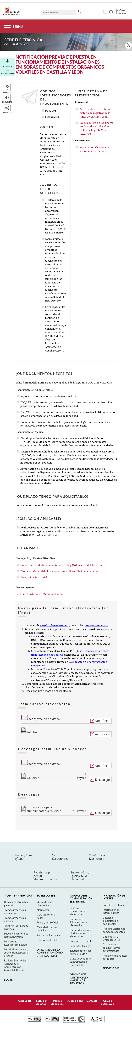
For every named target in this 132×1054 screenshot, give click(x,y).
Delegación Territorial (33, 561)
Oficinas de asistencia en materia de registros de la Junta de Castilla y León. (95, 97)
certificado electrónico (54, 609)
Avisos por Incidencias (49, 919)
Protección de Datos (48, 924)
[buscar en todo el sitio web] (80, 11)
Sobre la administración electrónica (78, 895)
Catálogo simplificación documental (110, 905)
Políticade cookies (57, 986)
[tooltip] (105, 11)
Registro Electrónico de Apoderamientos (114, 914)
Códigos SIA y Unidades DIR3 (111, 922)
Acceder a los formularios (7, 54)
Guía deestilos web (107, 986)
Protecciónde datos (41, 986)
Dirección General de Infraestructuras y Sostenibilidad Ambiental (59, 555)
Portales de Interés (113, 889)
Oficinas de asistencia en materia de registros (79, 963)
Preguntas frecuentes (82, 925)
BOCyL (8, 963)
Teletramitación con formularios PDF (81, 936)
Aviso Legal (24, 984)
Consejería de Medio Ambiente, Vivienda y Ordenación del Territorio (61, 549)
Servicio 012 (111, 952)
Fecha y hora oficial (47, 906)
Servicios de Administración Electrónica (78, 906)
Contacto (92, 984)
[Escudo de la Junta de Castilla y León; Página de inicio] (11, 15)
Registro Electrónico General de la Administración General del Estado (15, 949)
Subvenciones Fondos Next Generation (16, 919)
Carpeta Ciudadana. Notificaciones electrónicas (81, 917)
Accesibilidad (75, 984)
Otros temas (122, 11)
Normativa (43, 893)
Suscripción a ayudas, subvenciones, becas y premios (16, 936)
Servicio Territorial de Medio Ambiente (39, 578)
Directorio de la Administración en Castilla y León (50, 936)
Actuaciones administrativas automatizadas (111, 931)
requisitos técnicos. (96, 609)
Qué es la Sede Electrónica (45, 888)
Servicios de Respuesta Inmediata (16, 927)
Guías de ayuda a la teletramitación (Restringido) (80, 945)
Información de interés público (111, 895)
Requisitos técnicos (80, 930)
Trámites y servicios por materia (15, 895)
